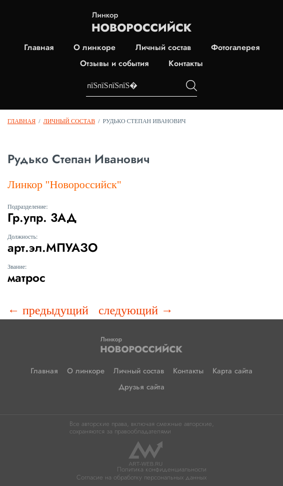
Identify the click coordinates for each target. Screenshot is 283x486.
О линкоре (95, 47)
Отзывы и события (114, 63)
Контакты (185, 63)
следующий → (135, 310)
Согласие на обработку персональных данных (141, 477)
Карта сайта (232, 370)
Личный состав (163, 47)
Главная (39, 47)
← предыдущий (48, 310)
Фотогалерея (235, 47)
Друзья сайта (141, 386)
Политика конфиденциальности (161, 469)
